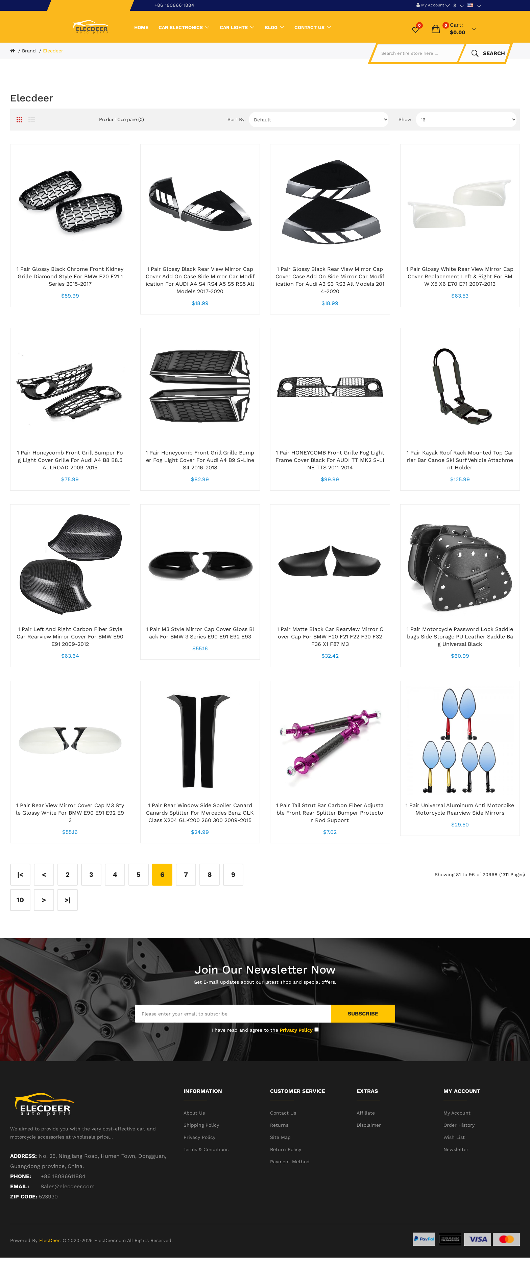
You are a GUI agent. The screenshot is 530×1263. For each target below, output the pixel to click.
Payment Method (290, 1161)
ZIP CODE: (23, 1196)
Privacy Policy (199, 1137)
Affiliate (366, 1113)
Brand (29, 50)
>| (68, 900)
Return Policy (285, 1149)
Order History (459, 1125)
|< (20, 874)
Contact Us (283, 1113)
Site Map (280, 1137)
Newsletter (455, 1149)
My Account (457, 1113)
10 (20, 900)
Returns (279, 1125)
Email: (19, 1186)
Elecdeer (53, 50)
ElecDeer (49, 1240)
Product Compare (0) (121, 119)
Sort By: (236, 119)
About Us (194, 1113)
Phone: (20, 1176)
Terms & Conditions (206, 1149)
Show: (406, 119)
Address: (23, 1156)
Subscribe (363, 1013)
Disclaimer (369, 1125)
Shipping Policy (201, 1125)
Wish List (454, 1137)
